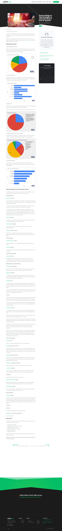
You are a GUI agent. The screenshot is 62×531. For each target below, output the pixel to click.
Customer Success (31, 522)
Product (38, 523)
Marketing (30, 521)
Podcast (36, 1)
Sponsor (47, 1)
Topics (44, 1)
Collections (40, 1)
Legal (8, 528)
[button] (52, 2)
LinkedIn (51, 42)
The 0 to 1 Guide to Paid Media (44, 52)
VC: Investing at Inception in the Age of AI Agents (46, 55)
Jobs (50, 1)
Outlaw (27, 40)
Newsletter (33, 1)
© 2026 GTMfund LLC (50, 528)
